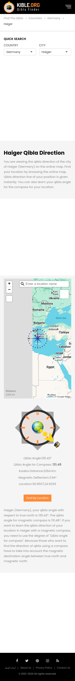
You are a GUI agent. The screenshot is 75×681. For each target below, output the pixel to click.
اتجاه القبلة (10, 667)
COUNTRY (11, 45)
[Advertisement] (37, 102)
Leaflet (50, 396)
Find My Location (37, 498)
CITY (42, 45)
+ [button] (9, 284)
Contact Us (63, 667)
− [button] (9, 290)
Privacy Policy (44, 667)
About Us (25, 667)
